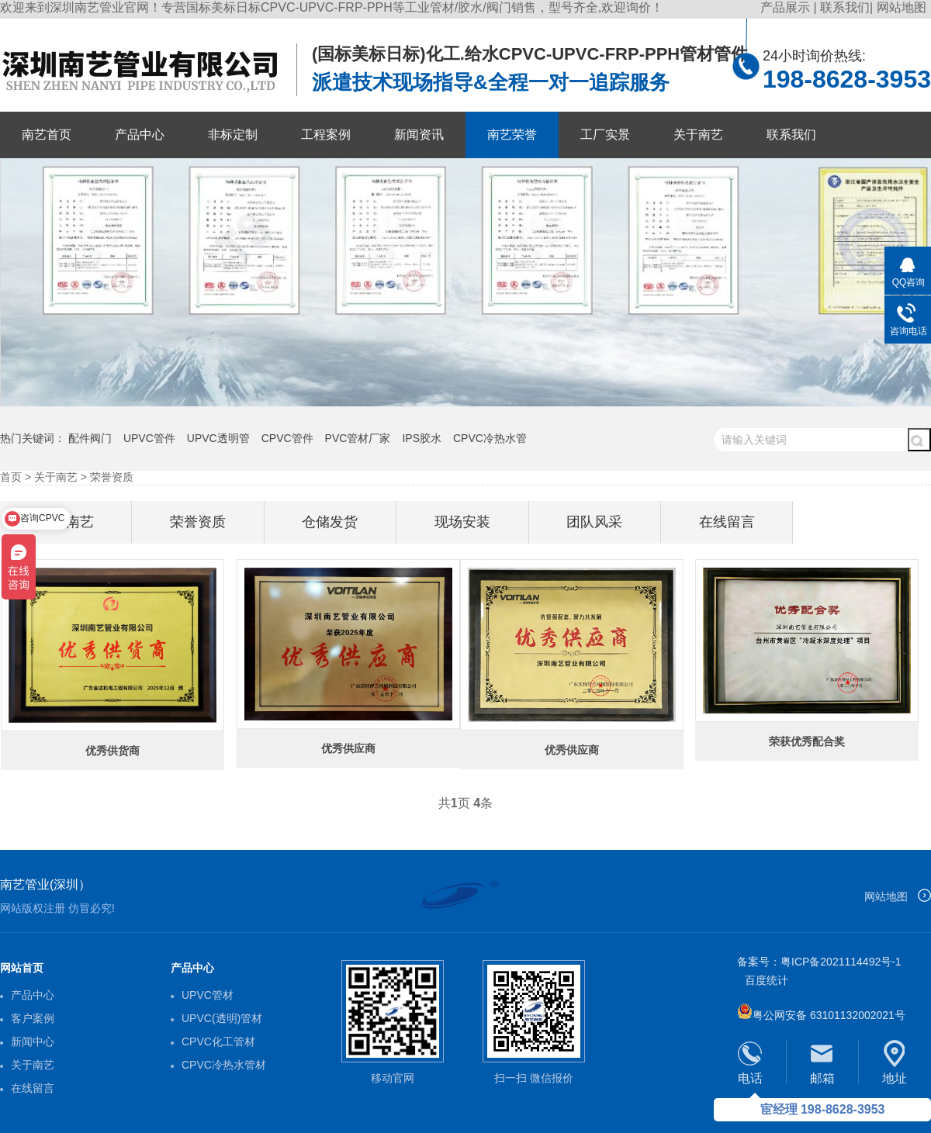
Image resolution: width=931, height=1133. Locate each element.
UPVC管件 (149, 438)
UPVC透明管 (218, 438)
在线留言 (727, 522)
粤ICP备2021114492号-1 (841, 961)
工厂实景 (605, 134)
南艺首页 (46, 134)
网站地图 (901, 7)
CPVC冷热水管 (490, 438)
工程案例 (326, 134)
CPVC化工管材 (218, 1041)
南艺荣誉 (512, 134)
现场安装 (462, 522)
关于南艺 (698, 134)
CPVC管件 (287, 438)
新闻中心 (32, 1041)
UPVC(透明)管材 (222, 1018)
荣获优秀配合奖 (807, 741)
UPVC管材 (208, 995)
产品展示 (786, 7)
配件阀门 (90, 438)
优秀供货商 (112, 750)
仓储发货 (330, 522)
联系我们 (845, 7)
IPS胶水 (421, 438)
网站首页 (21, 968)
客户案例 (32, 1018)
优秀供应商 (572, 750)
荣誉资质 (111, 477)
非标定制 (233, 134)
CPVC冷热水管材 (224, 1065)
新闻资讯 (419, 134)
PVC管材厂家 (358, 438)
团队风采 (594, 522)
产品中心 (139, 134)
